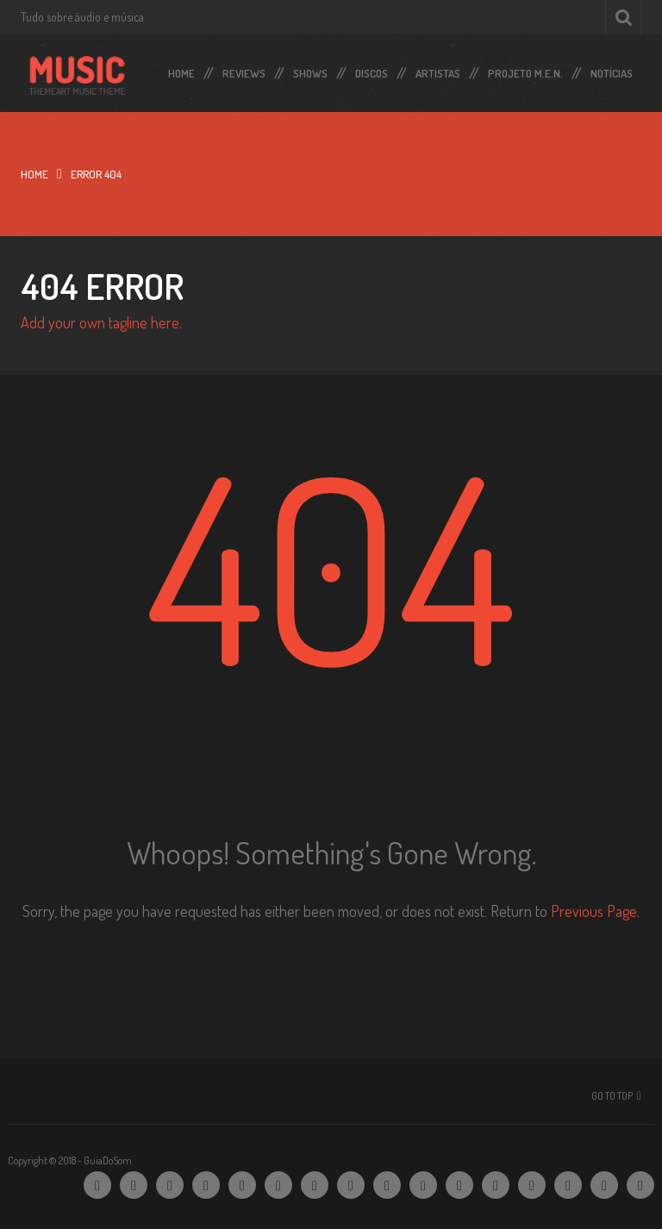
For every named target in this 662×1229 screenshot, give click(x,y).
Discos (371, 69)
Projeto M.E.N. (525, 69)
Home (181, 69)
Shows (310, 69)
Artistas (437, 69)
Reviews (243, 69)
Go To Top (612, 1095)
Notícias (611, 69)
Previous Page (594, 910)
